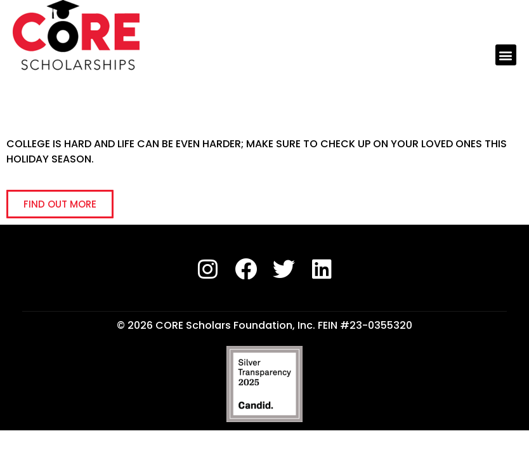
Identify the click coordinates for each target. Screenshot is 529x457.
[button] (505, 54)
